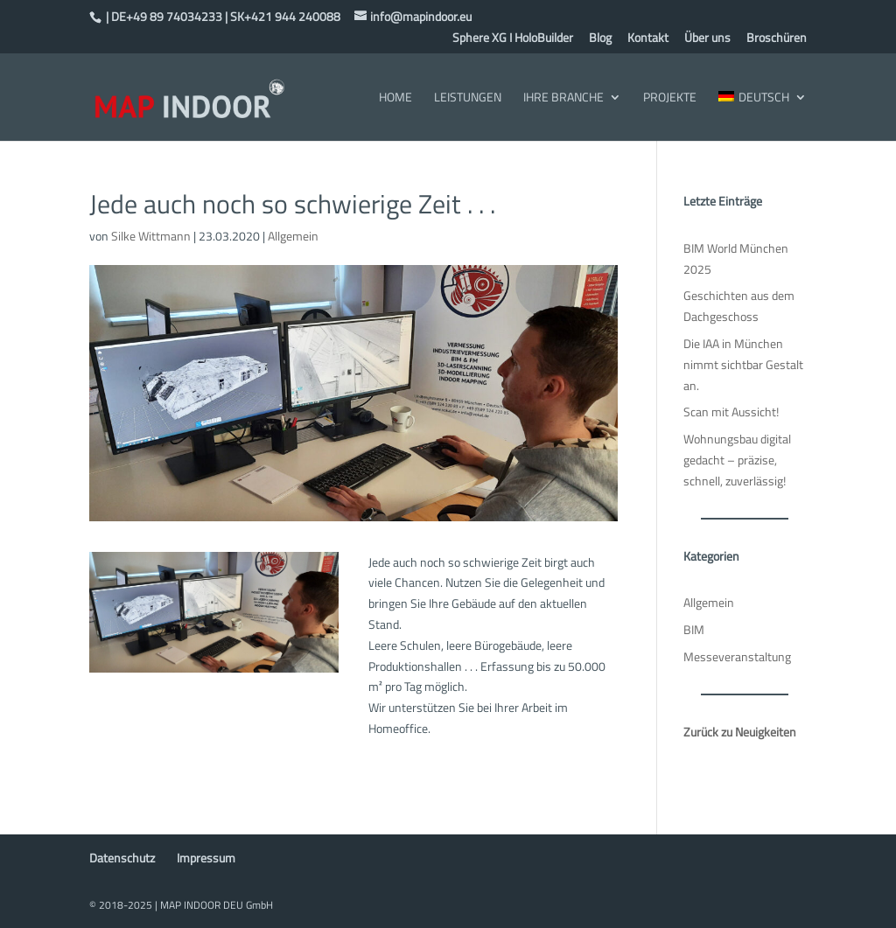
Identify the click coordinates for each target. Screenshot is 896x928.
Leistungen (467, 98)
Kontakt (647, 38)
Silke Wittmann (151, 236)
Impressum (206, 857)
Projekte (669, 98)
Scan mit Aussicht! (731, 411)
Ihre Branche (563, 98)
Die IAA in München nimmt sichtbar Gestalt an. (743, 364)
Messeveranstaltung (737, 656)
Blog (600, 38)
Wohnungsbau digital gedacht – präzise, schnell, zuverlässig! (737, 459)
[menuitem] (762, 116)
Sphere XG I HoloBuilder (512, 38)
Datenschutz (122, 857)
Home (395, 98)
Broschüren (776, 38)
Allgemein (293, 236)
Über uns (707, 38)
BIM (693, 629)
